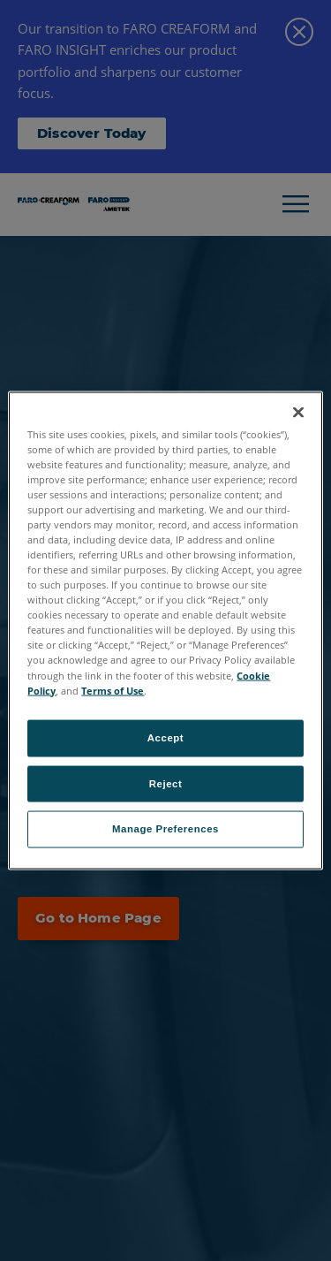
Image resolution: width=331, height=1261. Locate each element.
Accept (165, 737)
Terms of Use (112, 689)
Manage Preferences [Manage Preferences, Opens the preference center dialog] (165, 829)
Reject (166, 783)
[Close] (298, 411)
